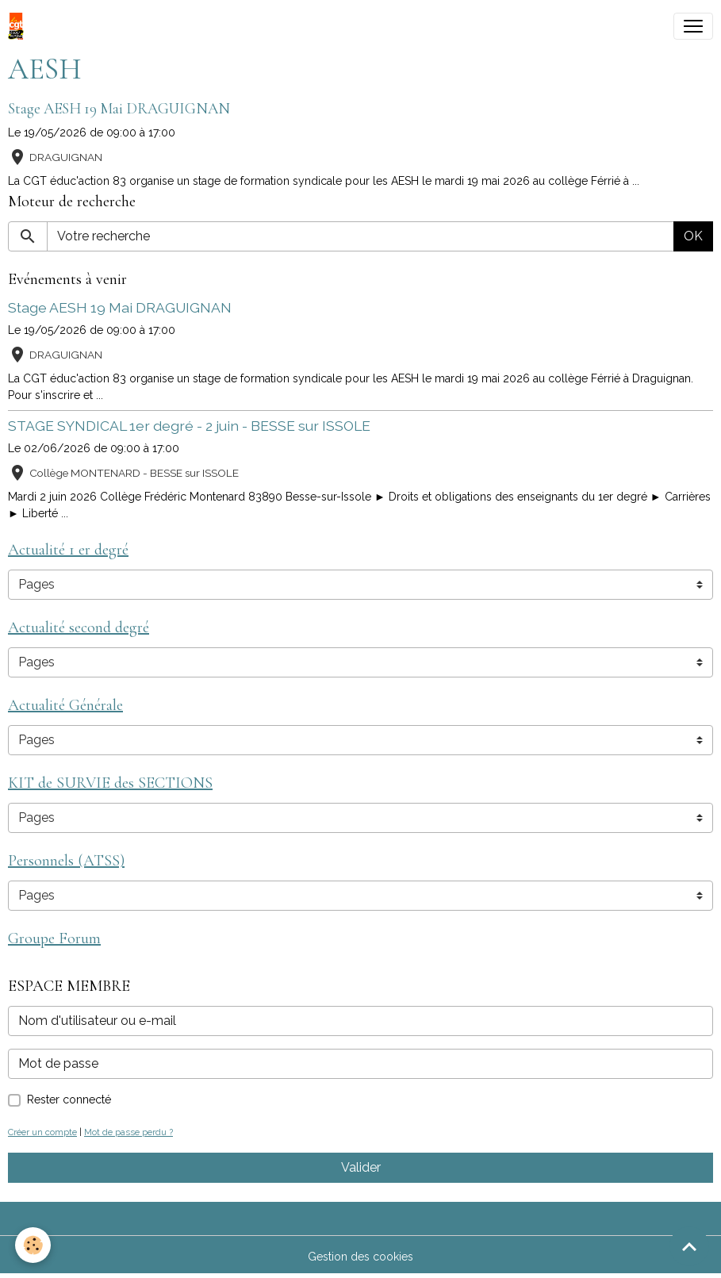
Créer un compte (42, 1132)
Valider (361, 1167)
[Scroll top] (689, 1246)
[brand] (19, 26)
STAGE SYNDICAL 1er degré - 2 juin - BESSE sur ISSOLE (189, 425)
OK (693, 236)
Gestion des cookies (360, 1256)
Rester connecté (69, 1099)
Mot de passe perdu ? (128, 1132)
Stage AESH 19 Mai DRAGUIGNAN (119, 108)
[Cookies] (34, 1245)
